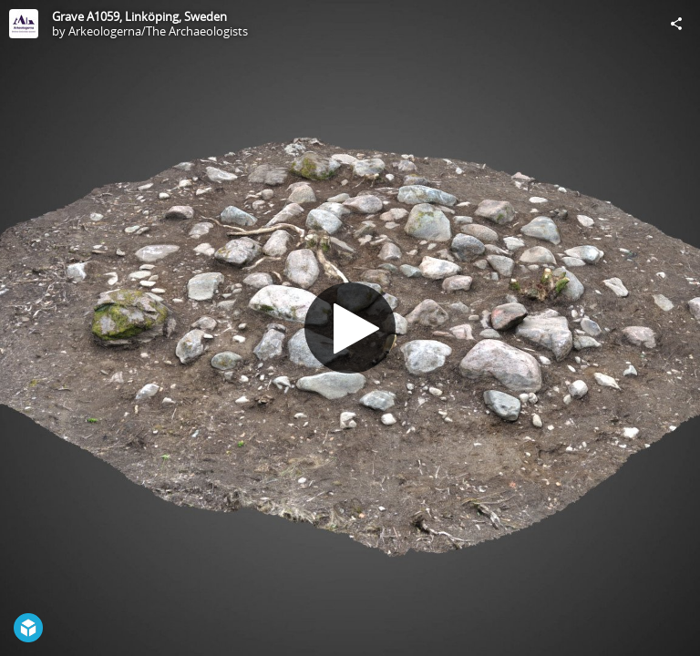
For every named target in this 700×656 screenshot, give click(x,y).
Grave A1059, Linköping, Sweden (139, 16)
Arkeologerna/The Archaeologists (158, 31)
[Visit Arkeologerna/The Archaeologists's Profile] (23, 23)
